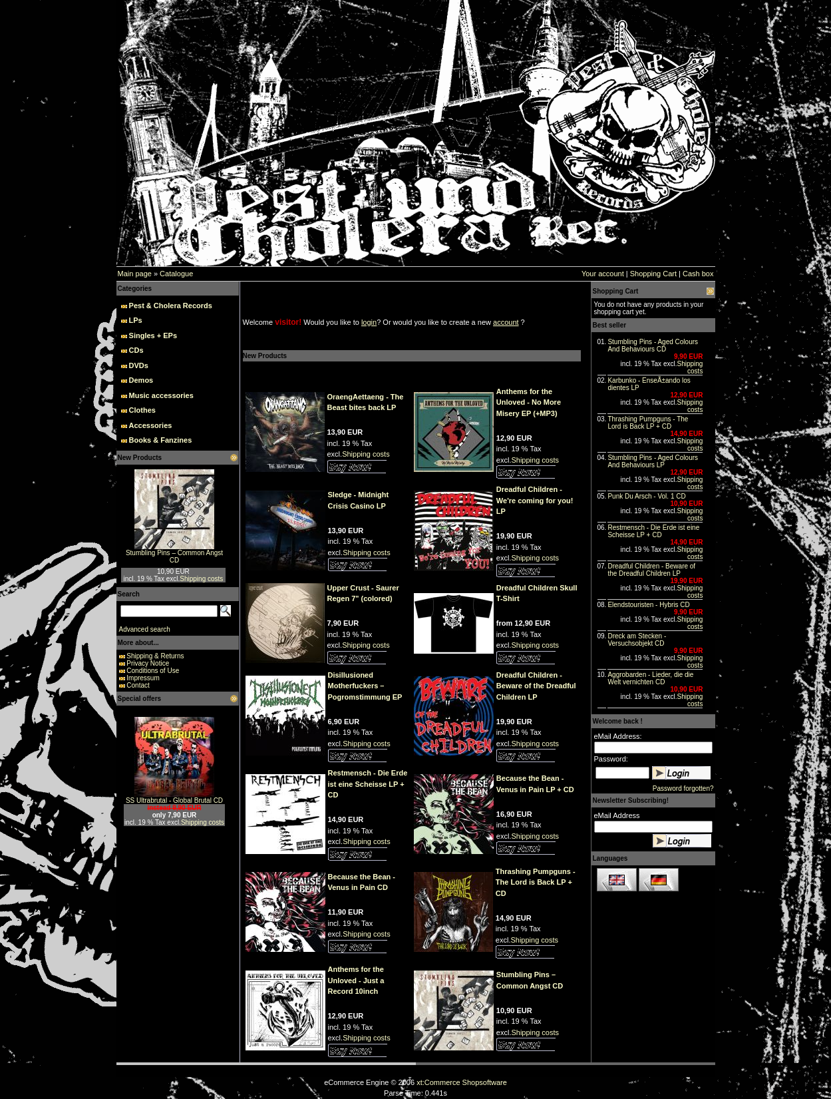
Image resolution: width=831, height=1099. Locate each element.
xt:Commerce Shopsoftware (461, 1082)
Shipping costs (201, 578)
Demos (141, 380)
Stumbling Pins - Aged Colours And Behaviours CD (652, 345)
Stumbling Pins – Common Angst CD (174, 556)
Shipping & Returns (155, 656)
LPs (135, 320)
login (369, 322)
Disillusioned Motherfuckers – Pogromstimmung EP (365, 686)
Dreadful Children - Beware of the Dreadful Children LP (536, 686)
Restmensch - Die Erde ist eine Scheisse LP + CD (368, 784)
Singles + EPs (153, 335)
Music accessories (161, 395)
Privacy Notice (147, 663)
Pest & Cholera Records (170, 306)
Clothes (142, 410)
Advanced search (144, 629)
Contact (137, 685)
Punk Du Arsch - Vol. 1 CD (646, 496)
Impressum (142, 678)
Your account (603, 274)
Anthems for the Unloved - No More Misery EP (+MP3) (528, 402)
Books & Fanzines (160, 440)
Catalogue (176, 274)
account (506, 322)
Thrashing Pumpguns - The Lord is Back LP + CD (536, 882)
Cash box (698, 274)
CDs (136, 350)
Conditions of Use (152, 670)
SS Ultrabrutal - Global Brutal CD (174, 800)
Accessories (150, 425)
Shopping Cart (653, 274)
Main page (135, 274)
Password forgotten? (683, 788)
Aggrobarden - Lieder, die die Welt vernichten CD (650, 678)
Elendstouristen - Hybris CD (648, 604)
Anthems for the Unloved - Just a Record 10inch (356, 980)
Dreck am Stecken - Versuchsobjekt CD (636, 639)
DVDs (138, 365)
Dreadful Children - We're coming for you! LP (534, 500)
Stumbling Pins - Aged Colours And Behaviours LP (652, 461)
